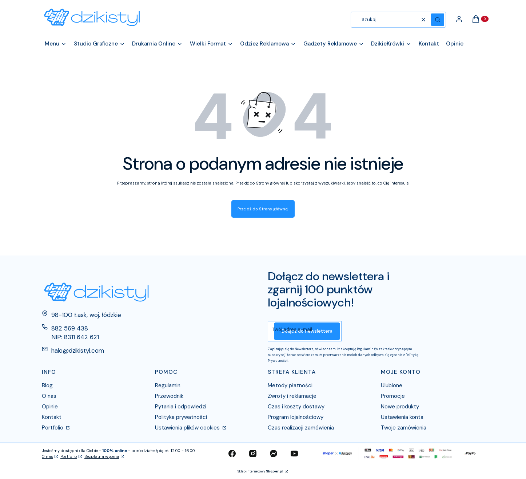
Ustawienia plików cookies (188, 427)
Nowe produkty (400, 406)
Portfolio (53, 427)
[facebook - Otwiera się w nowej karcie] (232, 454)
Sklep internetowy (260, 471)
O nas (49, 396)
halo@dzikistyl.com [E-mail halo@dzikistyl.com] (77, 351)
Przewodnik (169, 396)
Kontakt (51, 417)
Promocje (393, 396)
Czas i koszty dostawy (296, 406)
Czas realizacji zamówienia (301, 427)
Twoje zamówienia (403, 427)
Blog (47, 385)
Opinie (50, 406)
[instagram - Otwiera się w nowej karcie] (253, 454)
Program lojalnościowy (295, 417)
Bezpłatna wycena (101, 456)
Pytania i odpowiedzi (180, 406)
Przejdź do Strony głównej (263, 208)
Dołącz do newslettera (307, 331)
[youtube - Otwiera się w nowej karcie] (294, 454)
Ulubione (391, 385)
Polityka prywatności (181, 417)
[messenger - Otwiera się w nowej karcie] (274, 454)
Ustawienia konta (402, 417)
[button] (437, 19)
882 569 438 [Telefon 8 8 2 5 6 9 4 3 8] (69, 328)
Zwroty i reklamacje (292, 396)
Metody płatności (290, 385)
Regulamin (167, 385)
